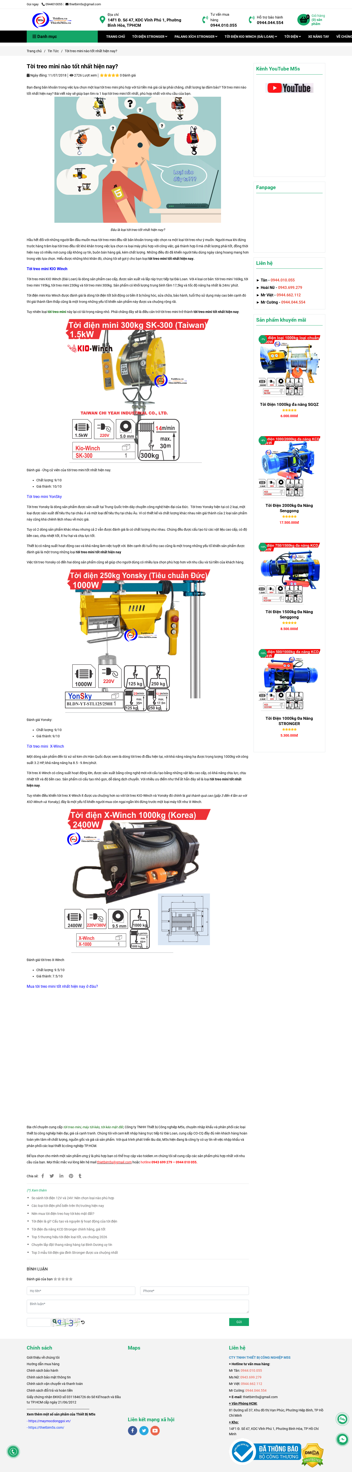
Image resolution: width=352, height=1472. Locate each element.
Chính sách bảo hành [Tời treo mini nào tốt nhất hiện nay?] (42, 1370)
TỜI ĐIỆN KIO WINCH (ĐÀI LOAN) (251, 36)
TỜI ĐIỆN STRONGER (149, 36)
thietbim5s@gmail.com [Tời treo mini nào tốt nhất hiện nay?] (83, 4)
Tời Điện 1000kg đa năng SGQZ (289, 404)
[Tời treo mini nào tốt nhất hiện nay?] (52, 19)
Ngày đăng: (37, 75)
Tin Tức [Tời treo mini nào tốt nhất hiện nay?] (53, 51)
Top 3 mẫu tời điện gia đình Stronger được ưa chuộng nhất (75, 1253)
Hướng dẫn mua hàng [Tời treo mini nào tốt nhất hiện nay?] (43, 1364)
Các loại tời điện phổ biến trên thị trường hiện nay (68, 1206)
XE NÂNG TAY (318, 36)
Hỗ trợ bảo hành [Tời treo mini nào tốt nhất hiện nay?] (270, 17)
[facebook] (132, 1430)
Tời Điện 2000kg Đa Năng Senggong (289, 508)
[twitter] (144, 1430)
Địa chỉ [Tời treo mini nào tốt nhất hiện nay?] (113, 15)
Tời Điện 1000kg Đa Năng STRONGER (289, 721)
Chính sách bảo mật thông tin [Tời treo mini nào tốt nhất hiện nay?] (49, 1377)
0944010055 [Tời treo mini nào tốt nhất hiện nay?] (52, 4)
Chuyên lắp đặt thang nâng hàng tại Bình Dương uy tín (72, 1245)
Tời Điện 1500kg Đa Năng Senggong (289, 614)
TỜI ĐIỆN (292, 36)
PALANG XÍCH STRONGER (196, 36)
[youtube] (155, 1430)
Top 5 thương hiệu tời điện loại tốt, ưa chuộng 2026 (69, 1237)
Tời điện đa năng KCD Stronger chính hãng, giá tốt (68, 1229)
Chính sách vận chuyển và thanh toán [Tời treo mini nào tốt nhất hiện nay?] (55, 1384)
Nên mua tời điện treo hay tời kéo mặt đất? (63, 1214)
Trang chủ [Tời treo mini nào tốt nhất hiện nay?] (34, 51)
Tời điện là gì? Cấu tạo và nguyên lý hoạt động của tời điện (74, 1221)
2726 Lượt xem (83, 75)
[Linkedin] (61, 1176)
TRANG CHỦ (115, 36)
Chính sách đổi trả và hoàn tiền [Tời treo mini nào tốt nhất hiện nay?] (50, 1390)
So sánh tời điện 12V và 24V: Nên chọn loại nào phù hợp (73, 1198)
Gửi (239, 1322)
